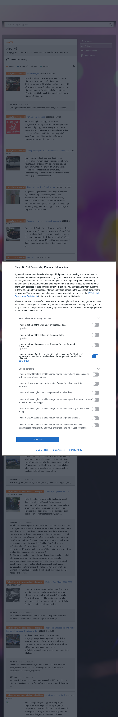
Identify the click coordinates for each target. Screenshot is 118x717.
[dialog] (59, 358)
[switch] (95, 325)
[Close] (110, 267)
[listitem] (59, 318)
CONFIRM (37, 439)
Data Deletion (42, 450)
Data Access (59, 450)
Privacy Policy (75, 450)
